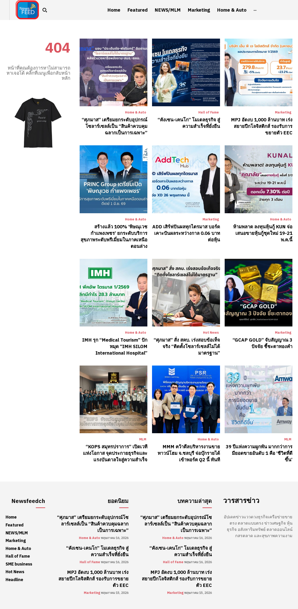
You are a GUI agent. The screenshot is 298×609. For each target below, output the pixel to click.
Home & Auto (135, 112)
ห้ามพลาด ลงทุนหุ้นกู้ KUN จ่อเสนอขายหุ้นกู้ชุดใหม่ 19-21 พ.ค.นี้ (262, 233)
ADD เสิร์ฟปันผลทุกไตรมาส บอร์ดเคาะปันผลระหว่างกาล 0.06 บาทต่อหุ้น (186, 233)
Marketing (283, 112)
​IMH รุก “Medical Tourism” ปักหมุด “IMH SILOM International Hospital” (114, 346)
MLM (142, 439)
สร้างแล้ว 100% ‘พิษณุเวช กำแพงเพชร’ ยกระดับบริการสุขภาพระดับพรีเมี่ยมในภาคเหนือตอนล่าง (114, 236)
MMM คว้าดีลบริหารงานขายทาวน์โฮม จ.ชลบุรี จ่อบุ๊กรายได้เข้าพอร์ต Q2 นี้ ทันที (189, 453)
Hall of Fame (208, 112)
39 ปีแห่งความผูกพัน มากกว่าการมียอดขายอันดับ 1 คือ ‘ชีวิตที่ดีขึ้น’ (259, 453)
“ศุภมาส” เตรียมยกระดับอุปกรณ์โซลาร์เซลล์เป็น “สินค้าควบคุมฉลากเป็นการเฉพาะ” (114, 126)
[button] (45, 10)
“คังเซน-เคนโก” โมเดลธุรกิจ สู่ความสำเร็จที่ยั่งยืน (189, 123)
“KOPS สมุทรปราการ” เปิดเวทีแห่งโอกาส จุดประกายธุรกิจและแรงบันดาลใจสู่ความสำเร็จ (115, 453)
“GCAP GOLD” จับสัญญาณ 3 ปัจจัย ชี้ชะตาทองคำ (262, 343)
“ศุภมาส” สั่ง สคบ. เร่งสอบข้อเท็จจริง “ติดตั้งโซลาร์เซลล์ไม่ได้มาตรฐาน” (187, 346)
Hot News (211, 332)
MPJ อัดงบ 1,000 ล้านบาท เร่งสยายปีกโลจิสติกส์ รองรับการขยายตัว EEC (261, 126)
